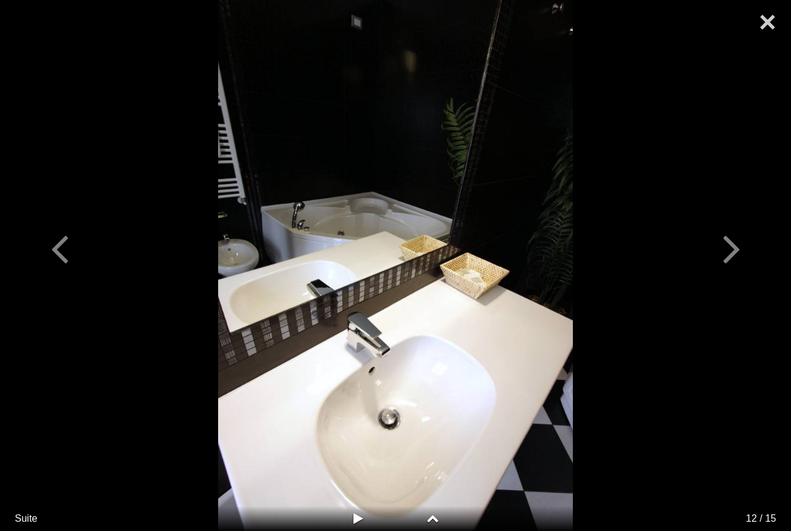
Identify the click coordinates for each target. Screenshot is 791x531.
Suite (26, 518)
